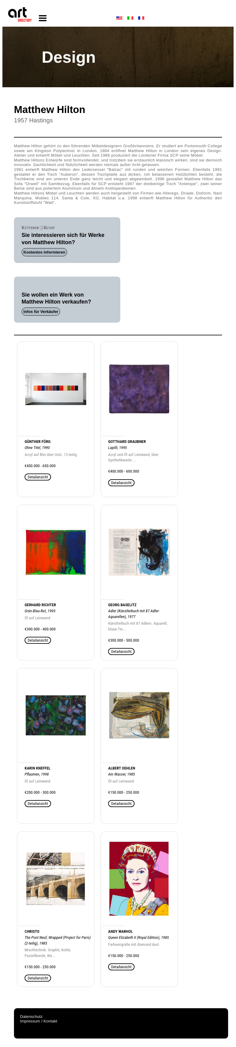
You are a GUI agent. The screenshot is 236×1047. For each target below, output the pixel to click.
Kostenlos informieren (44, 252)
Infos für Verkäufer (40, 311)
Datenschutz (31, 1016)
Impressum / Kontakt (38, 1021)
